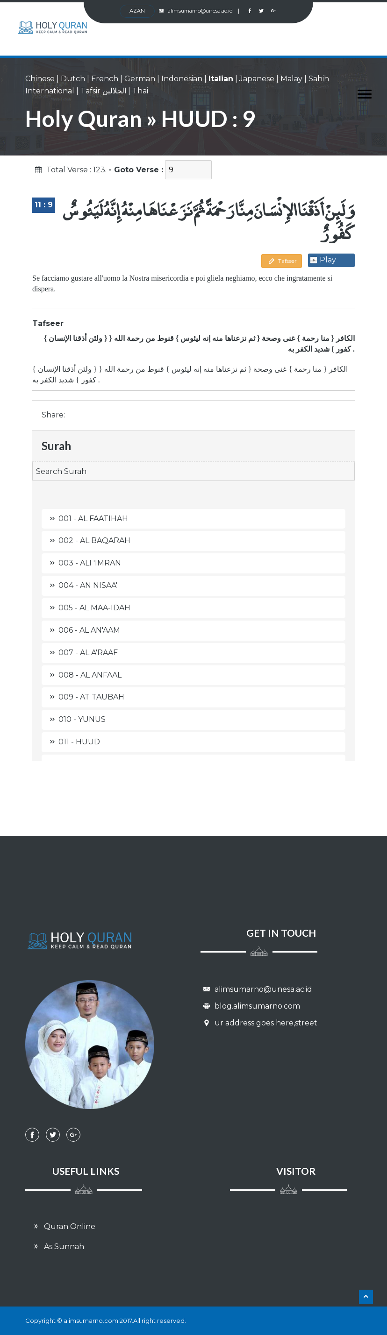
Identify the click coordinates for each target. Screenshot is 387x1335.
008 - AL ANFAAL (84, 675)
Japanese (256, 78)
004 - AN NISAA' (81, 585)
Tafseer (281, 260)
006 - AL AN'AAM (83, 630)
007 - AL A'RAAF (82, 652)
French (104, 78)
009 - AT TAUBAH (85, 696)
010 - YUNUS (76, 719)
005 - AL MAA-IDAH (88, 607)
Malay (291, 78)
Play (328, 259)
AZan (137, 10)
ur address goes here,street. (260, 1022)
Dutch (73, 78)
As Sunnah (57, 1246)
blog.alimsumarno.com (250, 1006)
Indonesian (181, 78)
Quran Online (62, 1226)
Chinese (40, 78)
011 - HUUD (73, 741)
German (139, 78)
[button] (360, 92)
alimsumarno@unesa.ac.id (200, 10)
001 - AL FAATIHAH (87, 518)
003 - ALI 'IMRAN (83, 562)
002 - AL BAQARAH (88, 540)
